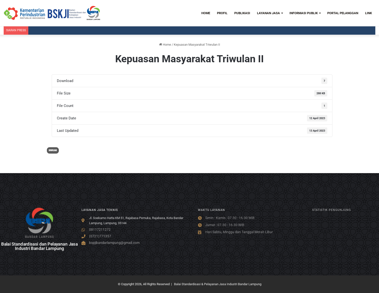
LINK (368, 13)
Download (53, 150)
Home (165, 44)
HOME (205, 13)
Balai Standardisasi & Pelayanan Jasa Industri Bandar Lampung (217, 284)
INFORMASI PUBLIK (303, 13)
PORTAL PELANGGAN (342, 13)
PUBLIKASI (242, 13)
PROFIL (222, 13)
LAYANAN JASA (268, 13)
